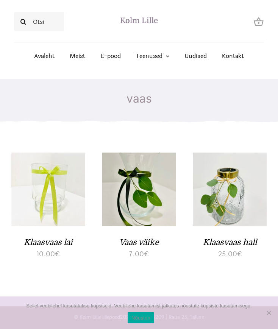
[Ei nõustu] (268, 313)
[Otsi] (39, 21)
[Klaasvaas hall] (230, 158)
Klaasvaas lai (48, 242)
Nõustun (140, 318)
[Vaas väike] (139, 158)
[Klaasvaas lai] (48, 158)
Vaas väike (139, 242)
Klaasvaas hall (230, 242)
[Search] (23, 21)
